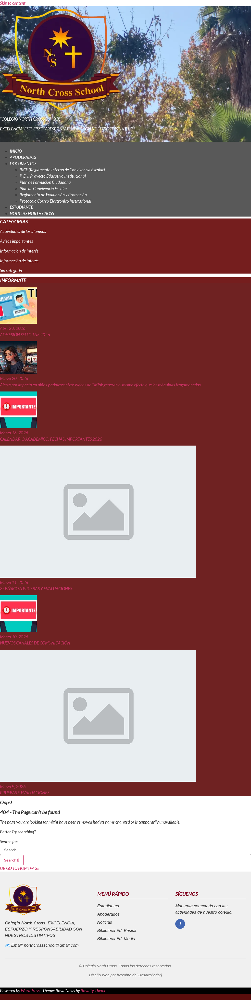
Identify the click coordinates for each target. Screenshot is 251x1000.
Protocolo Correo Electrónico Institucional (55, 201)
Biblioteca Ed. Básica (117, 930)
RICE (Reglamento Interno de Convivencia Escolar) (62, 169)
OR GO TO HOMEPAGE (19, 868)
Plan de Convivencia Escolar (43, 188)
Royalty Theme (93, 990)
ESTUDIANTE (21, 207)
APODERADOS (23, 157)
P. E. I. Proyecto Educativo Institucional (53, 176)
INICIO (16, 151)
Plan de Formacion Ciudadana (45, 182)
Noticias (104, 922)
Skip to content (12, 3)
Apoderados (108, 914)
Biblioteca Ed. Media (116, 938)
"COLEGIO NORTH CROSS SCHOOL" (31, 119)
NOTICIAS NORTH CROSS (32, 213)
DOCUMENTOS (23, 163)
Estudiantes (108, 906)
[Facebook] (180, 924)
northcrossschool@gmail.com (51, 945)
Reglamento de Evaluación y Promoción (53, 194)
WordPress (30, 990)
